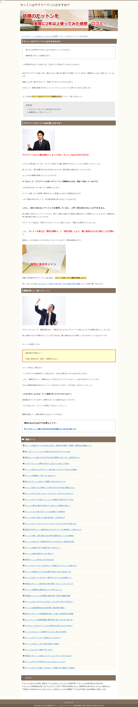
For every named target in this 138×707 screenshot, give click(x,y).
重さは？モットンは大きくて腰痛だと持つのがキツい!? (45, 481)
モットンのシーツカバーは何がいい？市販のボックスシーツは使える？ (51, 566)
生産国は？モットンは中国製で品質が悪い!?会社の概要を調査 (47, 596)
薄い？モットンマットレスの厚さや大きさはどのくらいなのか (48, 451)
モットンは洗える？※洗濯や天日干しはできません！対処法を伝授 (49, 542)
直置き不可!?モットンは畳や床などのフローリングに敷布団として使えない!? (53, 529)
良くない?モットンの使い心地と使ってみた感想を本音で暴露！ (58, 284)
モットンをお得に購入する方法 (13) (91, 683)
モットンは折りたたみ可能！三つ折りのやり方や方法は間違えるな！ (50, 488)
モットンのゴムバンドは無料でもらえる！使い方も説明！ (46, 632)
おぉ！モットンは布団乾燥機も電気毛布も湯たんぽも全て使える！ (49, 620)
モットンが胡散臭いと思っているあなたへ (40, 475)
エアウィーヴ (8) (54, 686)
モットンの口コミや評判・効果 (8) (35, 683)
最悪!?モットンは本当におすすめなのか (39, 560)
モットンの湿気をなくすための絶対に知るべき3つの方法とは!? (48, 572)
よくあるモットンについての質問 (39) (63, 683)
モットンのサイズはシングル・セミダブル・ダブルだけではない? (49, 493)
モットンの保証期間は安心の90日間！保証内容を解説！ (45, 608)
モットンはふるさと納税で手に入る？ (39, 650)
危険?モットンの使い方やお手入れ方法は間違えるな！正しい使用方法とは (52, 457)
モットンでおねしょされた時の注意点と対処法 (42, 644)
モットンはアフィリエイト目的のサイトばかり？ (43, 638)
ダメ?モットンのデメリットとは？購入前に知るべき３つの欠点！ (49, 626)
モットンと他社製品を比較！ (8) (35, 686)
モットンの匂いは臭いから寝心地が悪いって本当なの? (45, 517)
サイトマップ (69, 702)
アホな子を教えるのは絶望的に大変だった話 (90, 689)
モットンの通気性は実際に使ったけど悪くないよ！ (43, 590)
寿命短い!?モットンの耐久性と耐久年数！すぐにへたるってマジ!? (49, 584)
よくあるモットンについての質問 (45, 36)
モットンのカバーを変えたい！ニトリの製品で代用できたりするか (49, 500)
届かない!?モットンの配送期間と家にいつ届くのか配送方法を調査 (49, 614)
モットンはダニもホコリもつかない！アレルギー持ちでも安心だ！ (49, 602)
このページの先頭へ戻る (111, 698)
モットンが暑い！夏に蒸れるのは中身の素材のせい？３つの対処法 (49, 536)
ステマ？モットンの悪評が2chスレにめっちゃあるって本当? (47, 463)
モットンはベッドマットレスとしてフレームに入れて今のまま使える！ (51, 524)
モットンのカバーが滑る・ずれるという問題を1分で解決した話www (50, 668)
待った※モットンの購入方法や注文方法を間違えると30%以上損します (50, 429)
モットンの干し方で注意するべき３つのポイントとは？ (45, 662)
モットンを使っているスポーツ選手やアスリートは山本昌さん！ (48, 578)
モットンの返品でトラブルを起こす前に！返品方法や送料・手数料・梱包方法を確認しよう (58, 445)
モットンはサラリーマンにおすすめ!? (45, 4)
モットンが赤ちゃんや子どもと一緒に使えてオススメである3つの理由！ (51, 469)
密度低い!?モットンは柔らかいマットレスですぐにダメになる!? (48, 656)
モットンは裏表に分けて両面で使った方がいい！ (43, 548)
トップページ (26, 36)
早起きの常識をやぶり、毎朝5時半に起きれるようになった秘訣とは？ (86, 686)
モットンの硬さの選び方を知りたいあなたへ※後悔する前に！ (48, 505)
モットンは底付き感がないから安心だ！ (39, 554)
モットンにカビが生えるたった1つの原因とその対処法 (45, 512)
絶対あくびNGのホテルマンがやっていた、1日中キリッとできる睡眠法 (48, 689)
